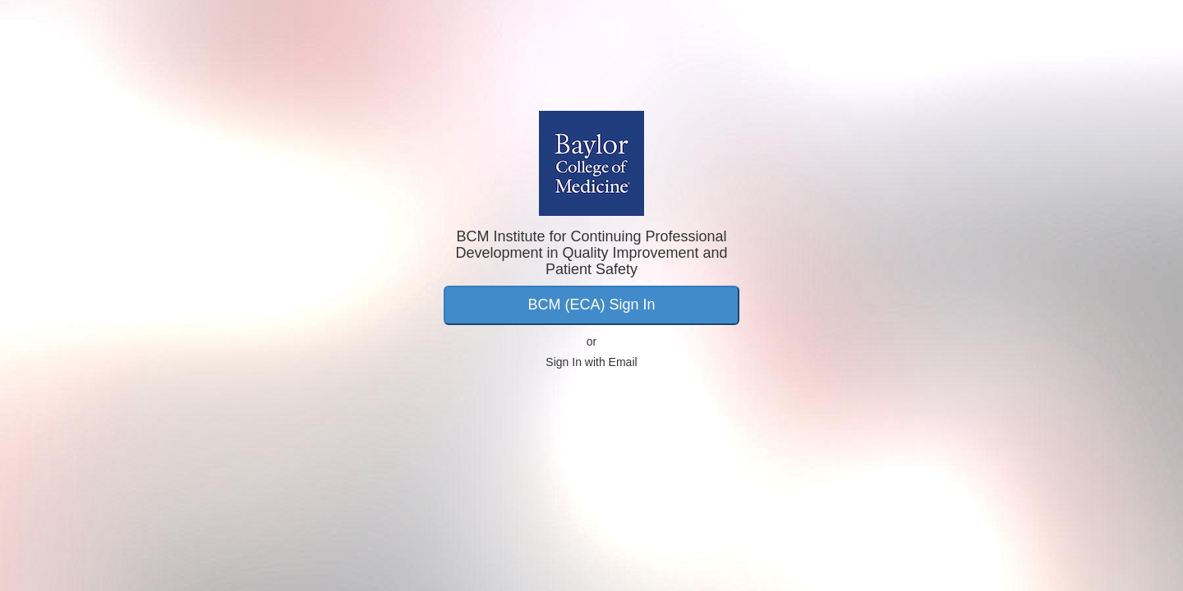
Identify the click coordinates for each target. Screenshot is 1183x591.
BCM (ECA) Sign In (591, 304)
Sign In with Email (591, 362)
